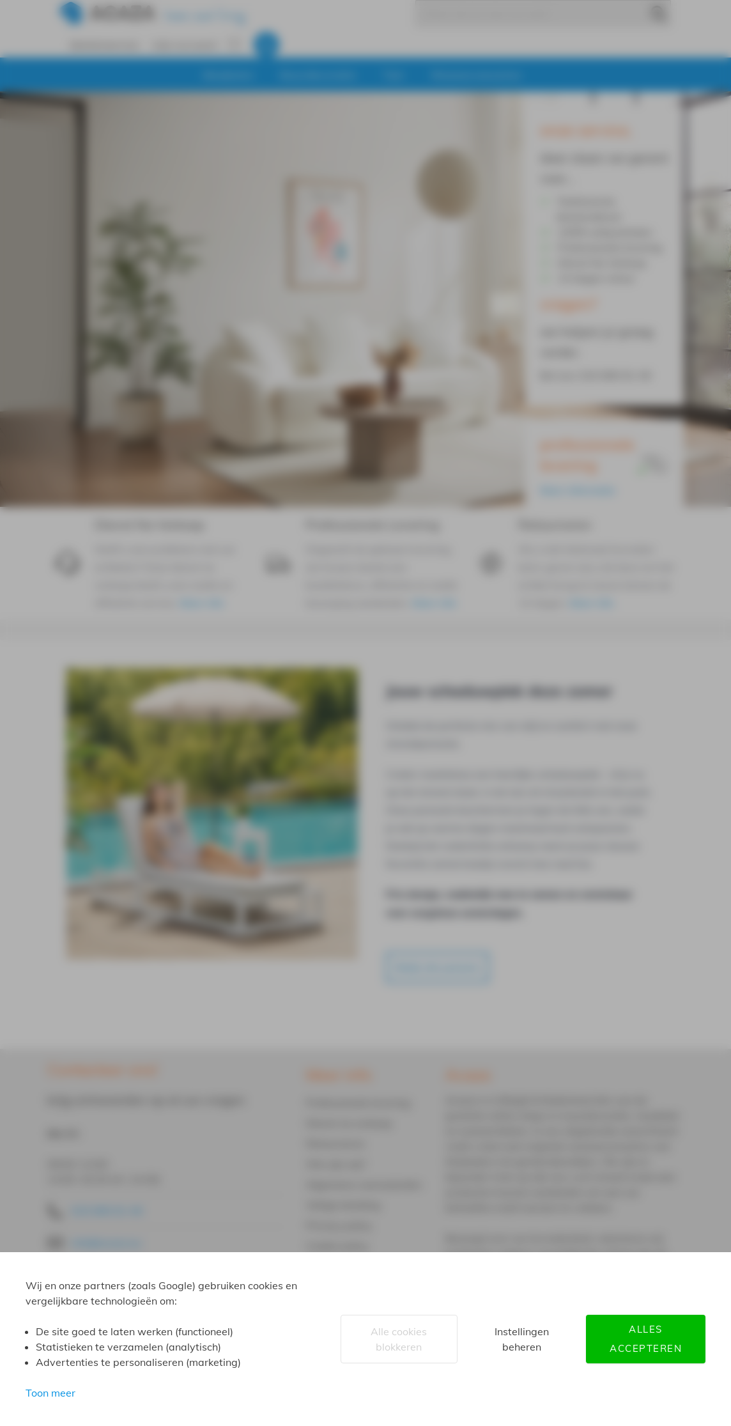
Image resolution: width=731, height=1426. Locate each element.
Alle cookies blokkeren (399, 1339)
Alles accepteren (646, 1338)
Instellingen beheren (522, 1339)
